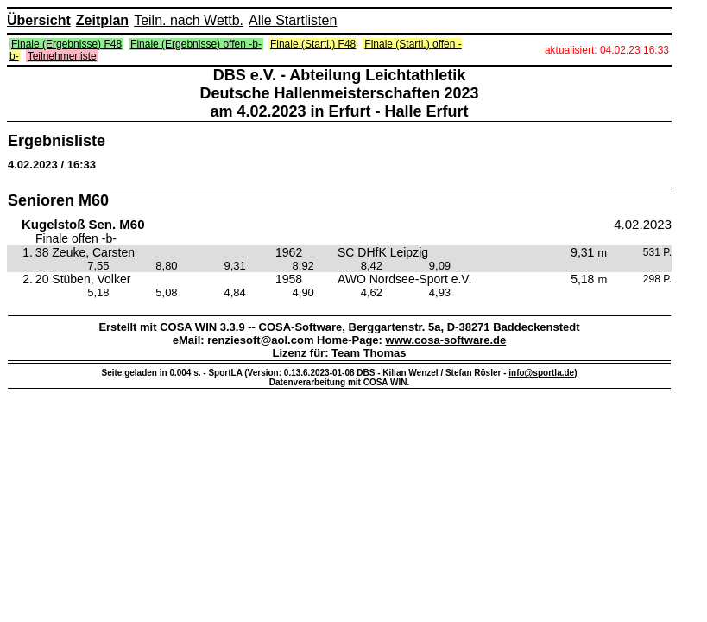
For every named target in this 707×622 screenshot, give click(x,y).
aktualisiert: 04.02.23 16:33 (607, 50)
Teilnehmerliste (62, 56)
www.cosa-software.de (446, 339)
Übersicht (39, 20)
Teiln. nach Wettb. (188, 20)
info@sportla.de (541, 373)
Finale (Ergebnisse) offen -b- (196, 44)
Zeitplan (102, 20)
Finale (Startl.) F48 (313, 44)
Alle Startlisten (293, 20)
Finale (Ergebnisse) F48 (66, 44)
